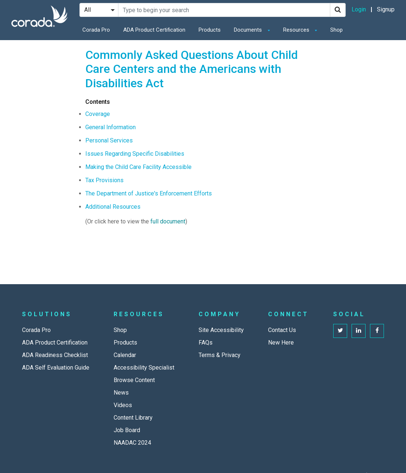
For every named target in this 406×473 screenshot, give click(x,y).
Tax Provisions (104, 180)
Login (359, 9)
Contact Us (282, 329)
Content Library (133, 417)
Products (210, 30)
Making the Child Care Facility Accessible (138, 166)
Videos (123, 405)
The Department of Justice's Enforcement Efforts (148, 193)
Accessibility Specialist (144, 367)
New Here (281, 342)
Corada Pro (96, 30)
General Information (110, 127)
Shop (336, 30)
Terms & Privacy (220, 355)
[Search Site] (224, 10)
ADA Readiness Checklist (55, 355)
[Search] (338, 10)
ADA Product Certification (154, 30)
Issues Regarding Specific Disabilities (134, 153)
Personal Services (109, 140)
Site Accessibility (221, 329)
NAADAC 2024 (132, 442)
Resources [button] (297, 30)
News (121, 392)
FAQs (206, 342)
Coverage (97, 113)
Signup (386, 9)
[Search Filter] (98, 10)
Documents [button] (248, 30)
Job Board (127, 430)
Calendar (125, 355)
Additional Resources (112, 206)
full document (167, 221)
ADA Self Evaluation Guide (55, 367)
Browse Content (134, 380)
